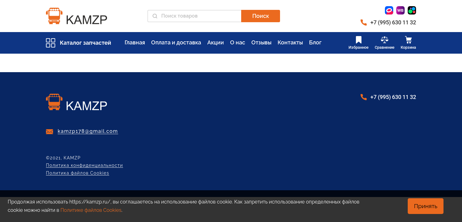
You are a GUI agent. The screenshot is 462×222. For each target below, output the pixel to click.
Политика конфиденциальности (84, 165)
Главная (135, 42)
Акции (215, 42)
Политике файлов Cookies (91, 210)
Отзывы (261, 42)
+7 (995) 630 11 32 (393, 22)
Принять (425, 206)
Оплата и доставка (176, 42)
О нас (237, 42)
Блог (315, 42)
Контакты (290, 42)
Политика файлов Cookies (77, 173)
